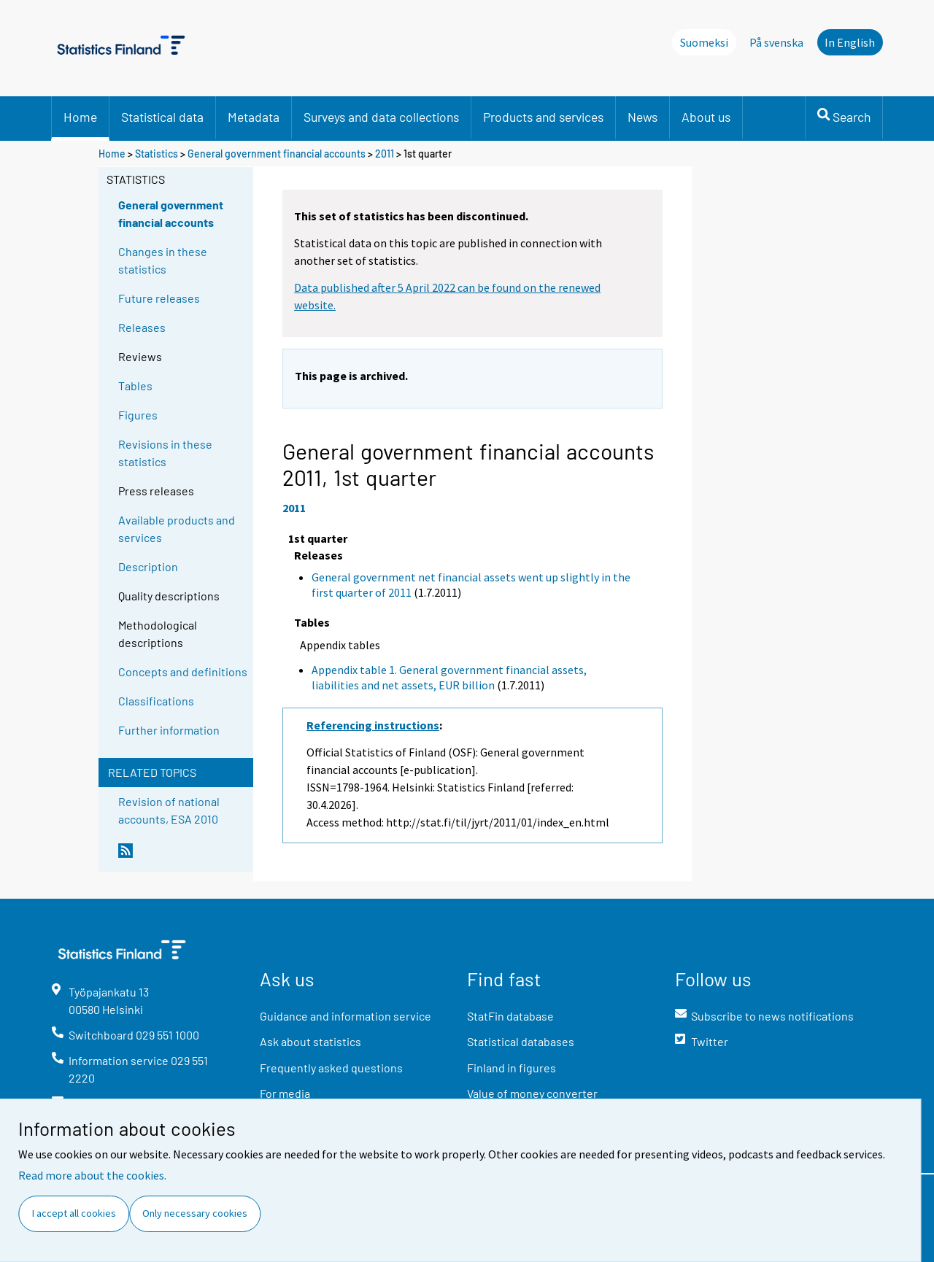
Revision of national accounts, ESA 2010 (169, 810)
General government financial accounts (277, 153)
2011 (384, 153)
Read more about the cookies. (92, 1175)
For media (285, 1093)
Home (80, 117)
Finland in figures (511, 1068)
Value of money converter (532, 1093)
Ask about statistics (310, 1041)
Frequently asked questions (331, 1068)
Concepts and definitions (182, 671)
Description (148, 566)
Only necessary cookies (194, 1213)
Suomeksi (704, 42)
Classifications (156, 701)
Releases (142, 327)
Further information (169, 730)
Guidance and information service (345, 1016)
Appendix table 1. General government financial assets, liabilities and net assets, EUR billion (449, 677)
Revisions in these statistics (165, 452)
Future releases (159, 298)
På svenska (776, 42)
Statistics (156, 153)
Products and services (543, 117)
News (642, 117)
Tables (135, 385)
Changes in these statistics (162, 260)
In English (850, 42)
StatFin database (510, 1016)
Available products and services (176, 528)
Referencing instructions (372, 725)
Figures (138, 415)
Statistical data (162, 117)
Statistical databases (520, 1041)
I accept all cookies (74, 1213)
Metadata (253, 117)
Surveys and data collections (381, 117)
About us (706, 117)
